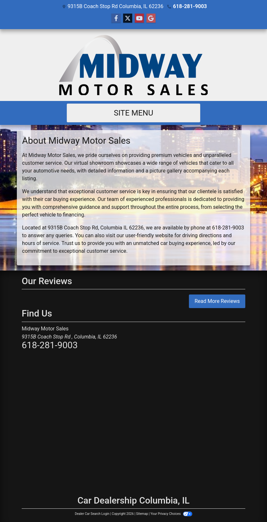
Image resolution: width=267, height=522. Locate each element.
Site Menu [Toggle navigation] (133, 112)
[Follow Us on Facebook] (116, 18)
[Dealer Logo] (134, 65)
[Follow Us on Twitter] (127, 18)
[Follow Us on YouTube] (139, 18)
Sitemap (142, 514)
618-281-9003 (190, 6)
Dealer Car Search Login (92, 514)
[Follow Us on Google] (151, 18)
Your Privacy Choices (171, 514)
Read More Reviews (217, 301)
